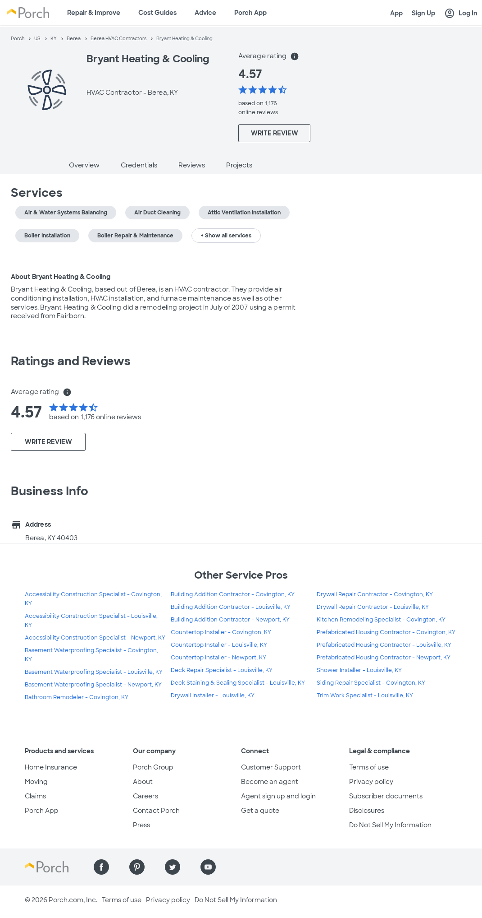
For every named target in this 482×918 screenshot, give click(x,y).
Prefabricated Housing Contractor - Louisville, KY (384, 645)
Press (141, 825)
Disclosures (366, 811)
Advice (205, 13)
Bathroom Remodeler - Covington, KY (76, 697)
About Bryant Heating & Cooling (60, 277)
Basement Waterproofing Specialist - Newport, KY (93, 684)
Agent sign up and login (278, 796)
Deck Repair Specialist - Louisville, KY (222, 670)
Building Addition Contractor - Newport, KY (230, 619)
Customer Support (271, 767)
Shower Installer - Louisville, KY (359, 670)
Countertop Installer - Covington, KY (221, 632)
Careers (145, 796)
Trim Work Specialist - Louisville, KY (365, 695)
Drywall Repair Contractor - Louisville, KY (373, 607)
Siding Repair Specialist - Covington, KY (371, 682)
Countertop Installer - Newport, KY (218, 657)
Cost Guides (157, 13)
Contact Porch (156, 811)
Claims (35, 796)
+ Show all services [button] (226, 235)
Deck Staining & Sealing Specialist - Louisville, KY (238, 682)
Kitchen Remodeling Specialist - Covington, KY (381, 619)
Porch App (250, 13)
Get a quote (260, 811)
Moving (36, 782)
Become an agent (269, 782)
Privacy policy (371, 782)
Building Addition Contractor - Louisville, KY (231, 607)
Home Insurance (51, 767)
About (143, 782)
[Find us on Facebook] (101, 867)
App (396, 13)
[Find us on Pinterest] (137, 867)
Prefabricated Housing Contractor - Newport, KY (383, 657)
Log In (460, 13)
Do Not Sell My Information (390, 825)
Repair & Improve (93, 13)
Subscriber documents (386, 796)
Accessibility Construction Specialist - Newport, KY (95, 637)
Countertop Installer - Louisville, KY (219, 645)
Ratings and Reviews (71, 361)
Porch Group (153, 767)
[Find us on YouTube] (208, 867)
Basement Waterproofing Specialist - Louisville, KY (94, 672)
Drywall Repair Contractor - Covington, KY (375, 594)
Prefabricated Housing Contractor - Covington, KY (386, 632)
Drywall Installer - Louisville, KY (213, 695)
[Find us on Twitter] (172, 867)
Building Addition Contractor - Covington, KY (233, 594)
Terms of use (369, 767)
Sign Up (423, 13)
